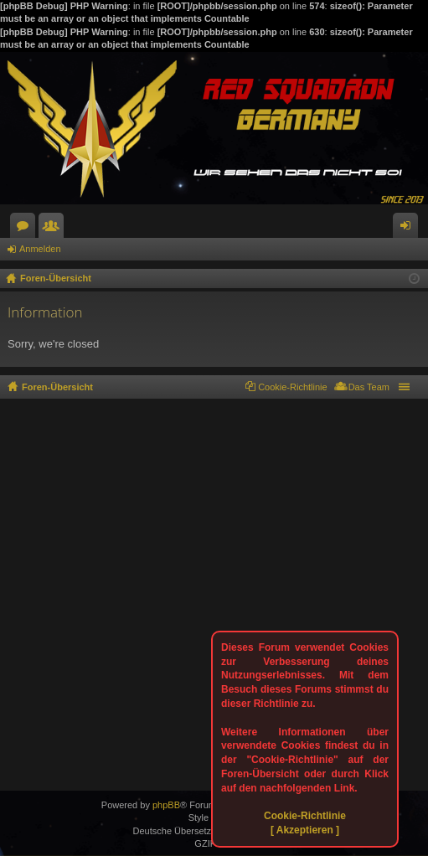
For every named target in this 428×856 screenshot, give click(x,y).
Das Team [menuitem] (368, 387)
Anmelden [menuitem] (409, 228)
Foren (26, 228)
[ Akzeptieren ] (305, 830)
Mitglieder (54, 228)
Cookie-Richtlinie (305, 816)
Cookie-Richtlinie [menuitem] (292, 387)
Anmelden (40, 249)
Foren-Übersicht (57, 387)
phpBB (166, 805)
